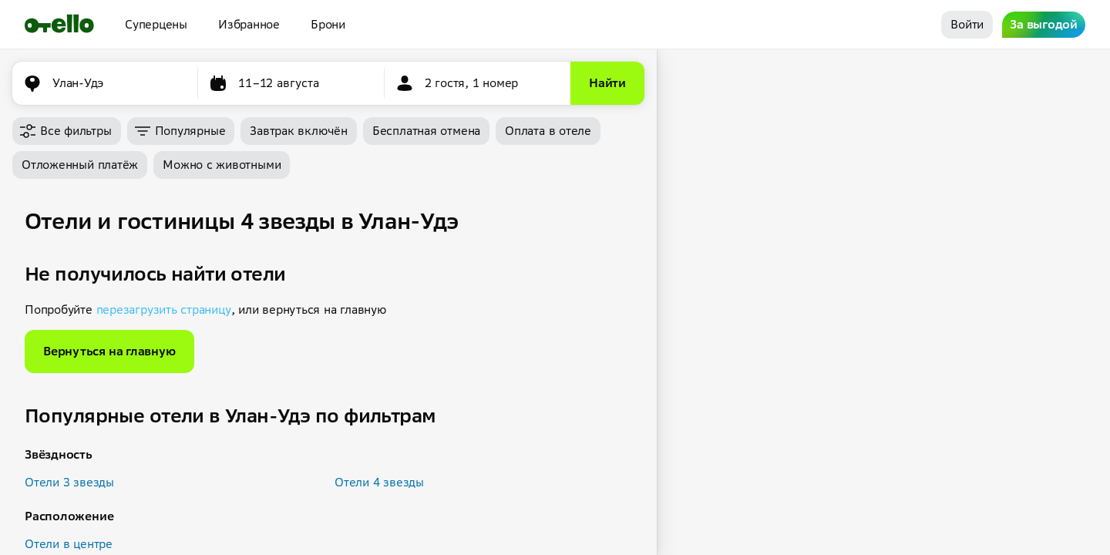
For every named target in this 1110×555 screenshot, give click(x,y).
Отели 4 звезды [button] (379, 482)
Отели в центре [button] (69, 543)
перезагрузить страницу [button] (163, 309)
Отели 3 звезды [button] (69, 482)
